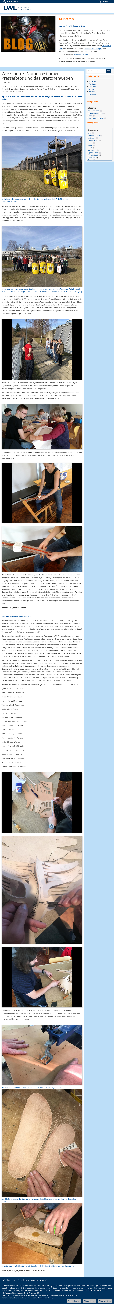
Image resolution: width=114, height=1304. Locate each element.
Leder (90, 148)
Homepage (93, 81)
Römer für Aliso (93, 111)
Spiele (90, 145)
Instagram (92, 86)
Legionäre (91, 138)
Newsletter (93, 94)
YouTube (92, 91)
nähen (90, 143)
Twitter (91, 89)
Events (89, 116)
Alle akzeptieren (105, 1301)
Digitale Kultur (93, 140)
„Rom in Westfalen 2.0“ (82, 54)
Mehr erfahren (73, 1301)
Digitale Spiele (93, 153)
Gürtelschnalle (93, 155)
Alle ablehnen (89, 1301)
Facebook (92, 84)
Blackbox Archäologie (95, 118)
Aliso (89, 133)
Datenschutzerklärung (44, 1298)
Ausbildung (92, 150)
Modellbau (92, 157)
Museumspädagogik (95, 113)
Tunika (90, 160)
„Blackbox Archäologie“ (93, 49)
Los (108, 71)
